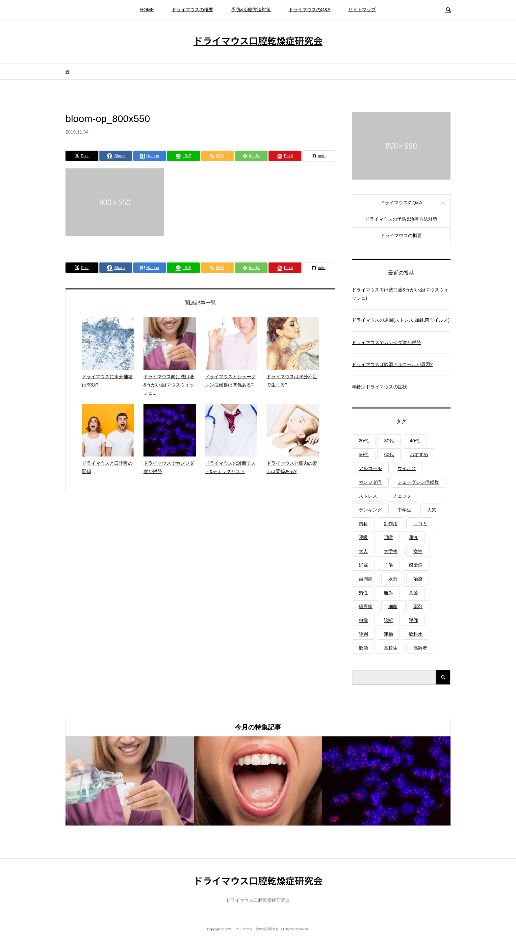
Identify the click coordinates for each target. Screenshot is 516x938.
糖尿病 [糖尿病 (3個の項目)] (366, 606)
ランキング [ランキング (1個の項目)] (370, 509)
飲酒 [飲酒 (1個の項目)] (363, 648)
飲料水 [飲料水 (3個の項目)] (416, 634)
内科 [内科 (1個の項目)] (363, 523)
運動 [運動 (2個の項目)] (388, 634)
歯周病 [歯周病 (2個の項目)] (366, 578)
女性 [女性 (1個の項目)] (418, 551)
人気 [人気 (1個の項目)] (431, 509)
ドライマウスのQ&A (310, 9)
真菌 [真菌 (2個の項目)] (413, 592)
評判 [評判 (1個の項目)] (363, 634)
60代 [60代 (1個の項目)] (389, 454)
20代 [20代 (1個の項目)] (364, 440)
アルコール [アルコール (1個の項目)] (370, 468)
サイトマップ (362, 9)
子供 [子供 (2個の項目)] (388, 565)
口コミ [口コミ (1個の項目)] (420, 523)
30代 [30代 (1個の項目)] (389, 440)
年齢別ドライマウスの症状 (379, 386)
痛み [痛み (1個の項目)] (388, 592)
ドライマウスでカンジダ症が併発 (386, 342)
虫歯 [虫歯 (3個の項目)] (363, 620)
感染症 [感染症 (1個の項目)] (416, 565)
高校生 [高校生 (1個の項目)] (391, 648)
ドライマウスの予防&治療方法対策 (401, 219)
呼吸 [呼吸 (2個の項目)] (363, 537)
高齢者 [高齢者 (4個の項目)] (420, 648)
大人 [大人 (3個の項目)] (363, 551)
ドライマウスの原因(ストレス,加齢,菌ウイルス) (401, 320)
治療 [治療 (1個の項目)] (418, 578)
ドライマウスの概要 (192, 9)
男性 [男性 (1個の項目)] (363, 592)
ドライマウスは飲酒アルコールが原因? (392, 364)
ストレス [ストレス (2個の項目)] (368, 496)
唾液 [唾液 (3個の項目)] (413, 537)
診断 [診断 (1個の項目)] (388, 620)
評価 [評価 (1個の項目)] (413, 620)
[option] (129, 781)
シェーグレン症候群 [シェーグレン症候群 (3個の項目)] (418, 482)
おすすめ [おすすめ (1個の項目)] (419, 454)
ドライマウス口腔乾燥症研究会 (258, 40)
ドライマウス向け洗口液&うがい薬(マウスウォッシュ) (400, 294)
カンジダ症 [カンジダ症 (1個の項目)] (370, 482)
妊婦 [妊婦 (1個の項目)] (363, 565)
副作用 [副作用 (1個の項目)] (391, 523)
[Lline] (183, 156)
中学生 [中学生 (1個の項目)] (404, 509)
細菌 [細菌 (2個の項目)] (393, 606)
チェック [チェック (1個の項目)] (402, 496)
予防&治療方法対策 (251, 9)
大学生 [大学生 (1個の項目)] (391, 551)
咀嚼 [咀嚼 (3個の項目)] (388, 537)
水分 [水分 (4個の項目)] (393, 578)
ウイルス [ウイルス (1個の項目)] (407, 468)
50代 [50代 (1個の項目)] (364, 454)
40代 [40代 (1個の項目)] (415, 440)
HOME (147, 9)
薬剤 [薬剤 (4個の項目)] (418, 606)
